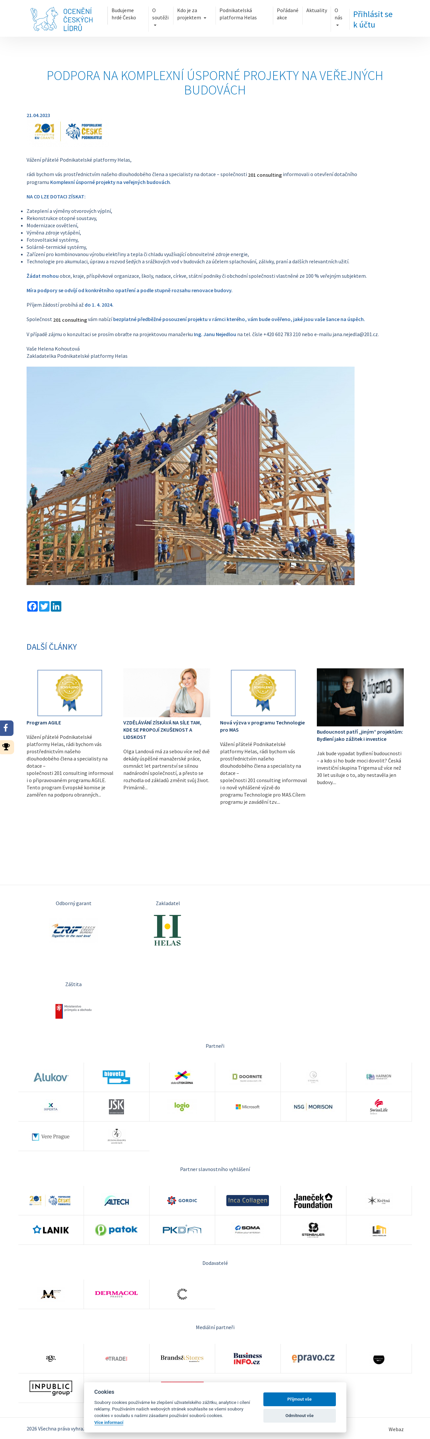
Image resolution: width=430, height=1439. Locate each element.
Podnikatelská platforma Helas (246, 12)
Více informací (109, 1422)
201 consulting (265, 175)
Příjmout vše (299, 1399)
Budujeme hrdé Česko (111, 12)
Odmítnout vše (299, 1415)
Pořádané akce (295, 12)
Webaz (396, 1429)
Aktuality (328, 9)
